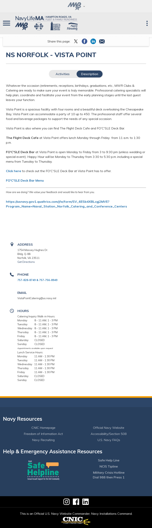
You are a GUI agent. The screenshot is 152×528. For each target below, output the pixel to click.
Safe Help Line (108, 460)
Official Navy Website (108, 428)
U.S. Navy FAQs (108, 440)
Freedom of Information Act (43, 434)
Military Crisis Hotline (108, 472)
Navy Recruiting (43, 440)
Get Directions (26, 261)
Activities (62, 74)
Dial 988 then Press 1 (108, 477)
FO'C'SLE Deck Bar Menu (25, 180)
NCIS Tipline (109, 466)
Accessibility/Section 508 (109, 434)
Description (89, 74)
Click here (13, 171)
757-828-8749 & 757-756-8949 (37, 280)
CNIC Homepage (43, 428)
